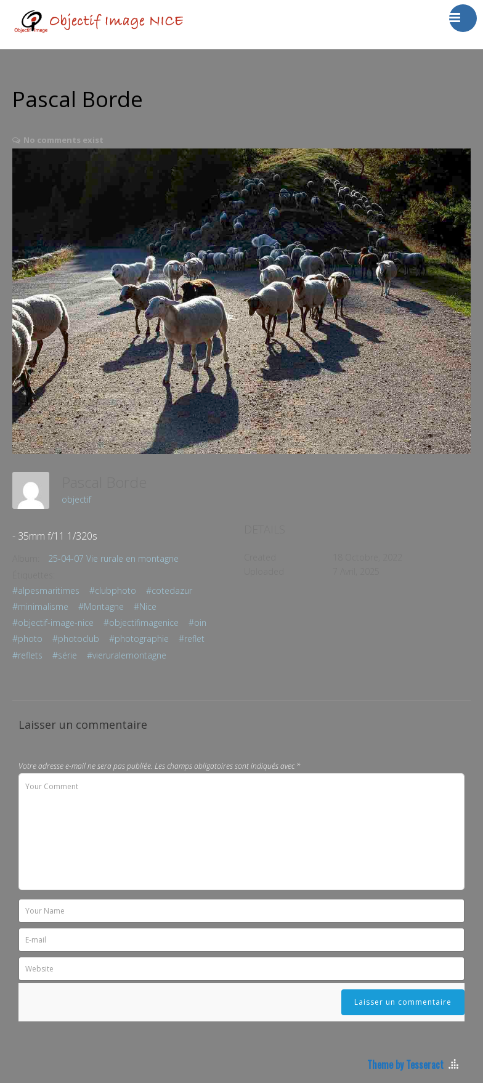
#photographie (139, 638)
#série (64, 655)
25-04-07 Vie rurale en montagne (113, 558)
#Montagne (101, 606)
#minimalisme (40, 606)
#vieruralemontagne (126, 655)
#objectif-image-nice (53, 622)
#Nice (145, 606)
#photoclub (75, 638)
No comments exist (63, 139)
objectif (76, 499)
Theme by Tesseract (405, 1064)
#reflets (27, 655)
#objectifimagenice (141, 622)
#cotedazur (169, 590)
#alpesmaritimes (45, 590)
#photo (27, 638)
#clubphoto (112, 590)
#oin (197, 622)
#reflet (192, 638)
